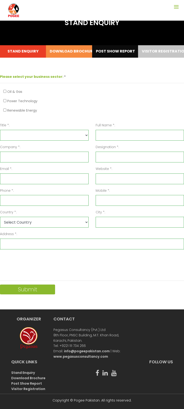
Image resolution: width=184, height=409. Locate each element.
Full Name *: (105, 125)
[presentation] (35, 262)
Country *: (8, 212)
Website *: (104, 168)
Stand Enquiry (23, 372)
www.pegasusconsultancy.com (80, 356)
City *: (100, 212)
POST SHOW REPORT (115, 51)
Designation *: (107, 147)
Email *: (6, 168)
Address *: (8, 234)
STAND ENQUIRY (23, 51)
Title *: (5, 125)
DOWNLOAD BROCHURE (69, 51)
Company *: (10, 147)
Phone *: (7, 190)
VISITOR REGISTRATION (161, 51)
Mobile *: (103, 190)
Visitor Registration (28, 388)
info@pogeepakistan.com (87, 351)
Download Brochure (28, 378)
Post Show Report (26, 383)
